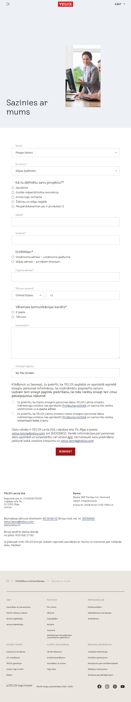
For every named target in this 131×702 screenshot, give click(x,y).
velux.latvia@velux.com (28, 433)
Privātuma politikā (74, 405)
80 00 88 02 (50, 518)
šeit (70, 437)
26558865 (88, 518)
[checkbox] (66, 197)
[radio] (66, 187)
